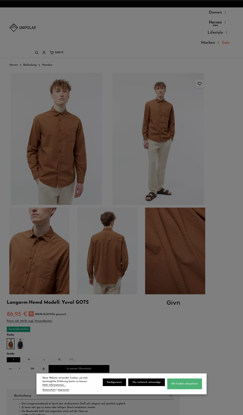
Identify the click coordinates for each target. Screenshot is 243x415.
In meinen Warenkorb (194, 120)
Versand (75, 329)
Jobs (12, 344)
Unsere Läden (20, 337)
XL (217, 99)
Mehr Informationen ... (54, 387)
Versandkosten (159, 410)
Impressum (136, 352)
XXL (230, 100)
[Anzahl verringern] (167, 109)
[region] (82, 117)
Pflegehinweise (183, 222)
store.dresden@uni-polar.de (207, 357)
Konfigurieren (116, 385)
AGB (131, 337)
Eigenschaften (183, 230)
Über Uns (16, 329)
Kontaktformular (199, 372)
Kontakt (15, 352)
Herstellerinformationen (190, 238)
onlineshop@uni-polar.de (205, 336)
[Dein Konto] (212, 13)
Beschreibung (182, 147)
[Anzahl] (177, 109)
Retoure (74, 344)
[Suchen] (205, 13)
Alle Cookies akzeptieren (185, 386)
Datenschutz (137, 329)
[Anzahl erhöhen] (201, 109)
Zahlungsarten (80, 337)
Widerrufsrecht (139, 344)
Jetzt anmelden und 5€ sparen (121, 298)
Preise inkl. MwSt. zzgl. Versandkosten (187, 60)
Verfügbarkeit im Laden (190, 214)
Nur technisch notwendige (148, 385)
